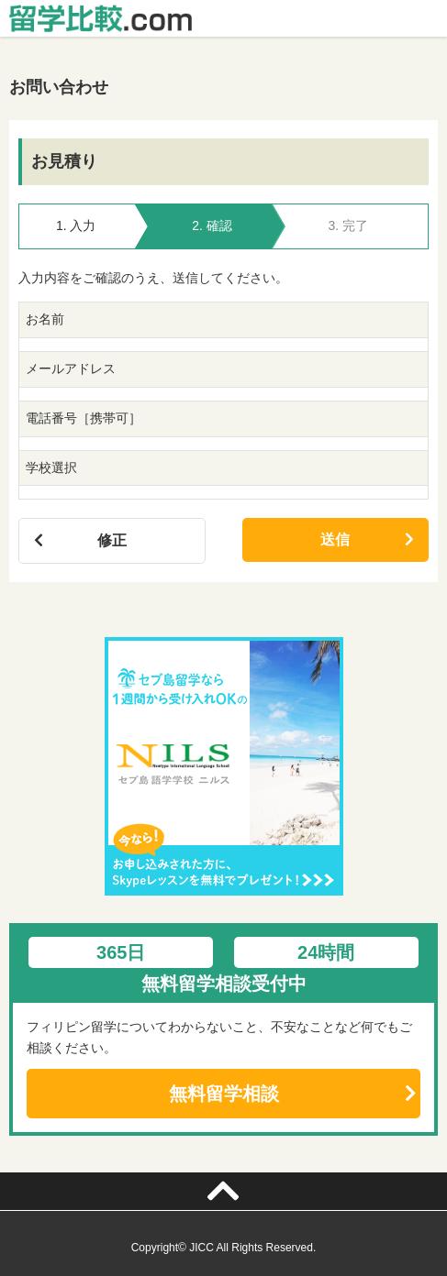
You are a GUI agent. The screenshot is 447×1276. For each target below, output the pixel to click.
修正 (112, 540)
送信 (335, 539)
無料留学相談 (224, 1094)
